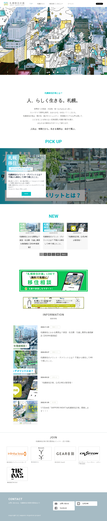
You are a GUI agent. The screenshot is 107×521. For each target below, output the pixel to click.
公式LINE (85, 503)
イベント (71, 4)
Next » (64, 254)
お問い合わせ (64, 503)
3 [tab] (57, 72)
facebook (63, 508)
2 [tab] (53, 72)
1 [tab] (49, 72)
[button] (2, 176)
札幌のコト (41, 4)
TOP (31, 4)
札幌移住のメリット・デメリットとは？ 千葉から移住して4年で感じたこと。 (25, 175)
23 (58, 254)
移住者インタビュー (56, 4)
